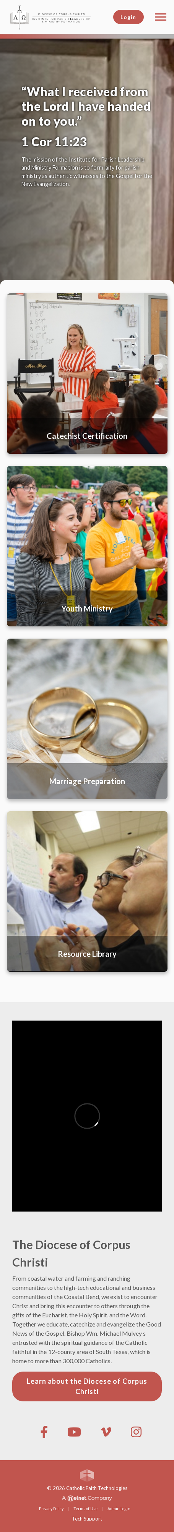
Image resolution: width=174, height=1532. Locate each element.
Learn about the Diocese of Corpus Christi (87, 1386)
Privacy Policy (51, 1508)
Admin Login (118, 1508)
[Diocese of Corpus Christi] (57, 16)
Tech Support (87, 1519)
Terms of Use (85, 1508)
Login (128, 17)
